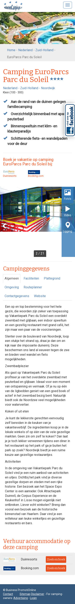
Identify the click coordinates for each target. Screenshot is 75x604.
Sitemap (25, 594)
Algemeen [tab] (12, 278)
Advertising (20, 598)
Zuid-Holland (44, 50)
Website (40, 296)
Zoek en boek (56, 559)
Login (33, 598)
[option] (37, 222)
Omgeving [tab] (12, 287)
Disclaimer (37, 594)
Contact (8, 594)
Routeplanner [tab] (33, 287)
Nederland (25, 50)
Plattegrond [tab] (52, 278)
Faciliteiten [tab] (31, 278)
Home (11, 50)
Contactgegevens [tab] (17, 296)
